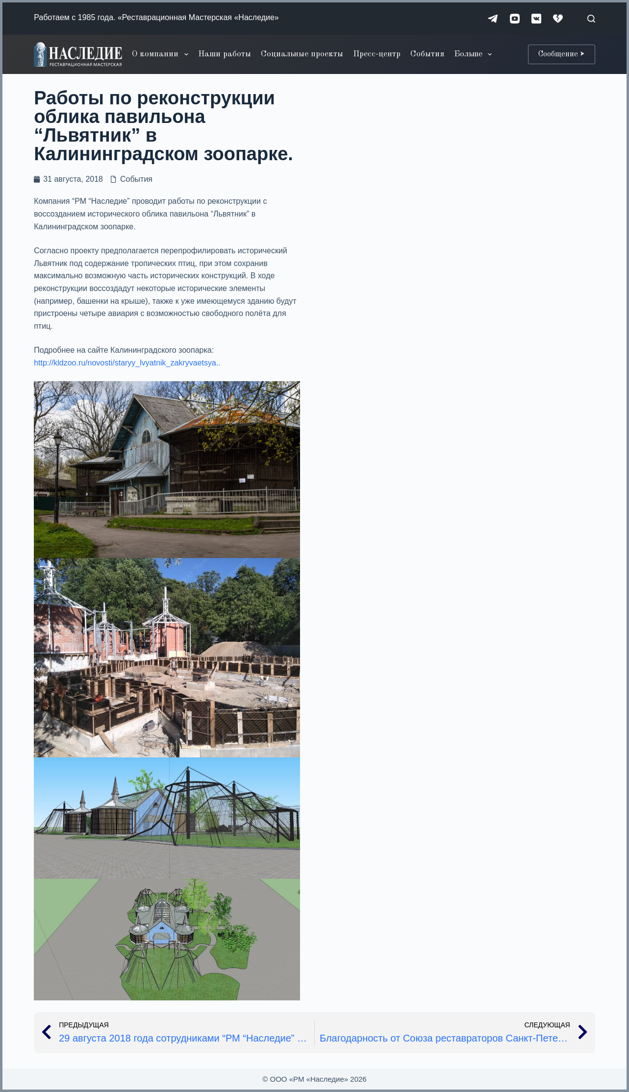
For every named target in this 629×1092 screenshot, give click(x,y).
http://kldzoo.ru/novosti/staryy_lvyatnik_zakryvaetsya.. (127, 363)
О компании (162, 54)
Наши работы (224, 54)
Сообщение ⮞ (561, 54)
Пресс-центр (377, 54)
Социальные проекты (302, 54)
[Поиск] (591, 19)
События (427, 54)
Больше (475, 54)
